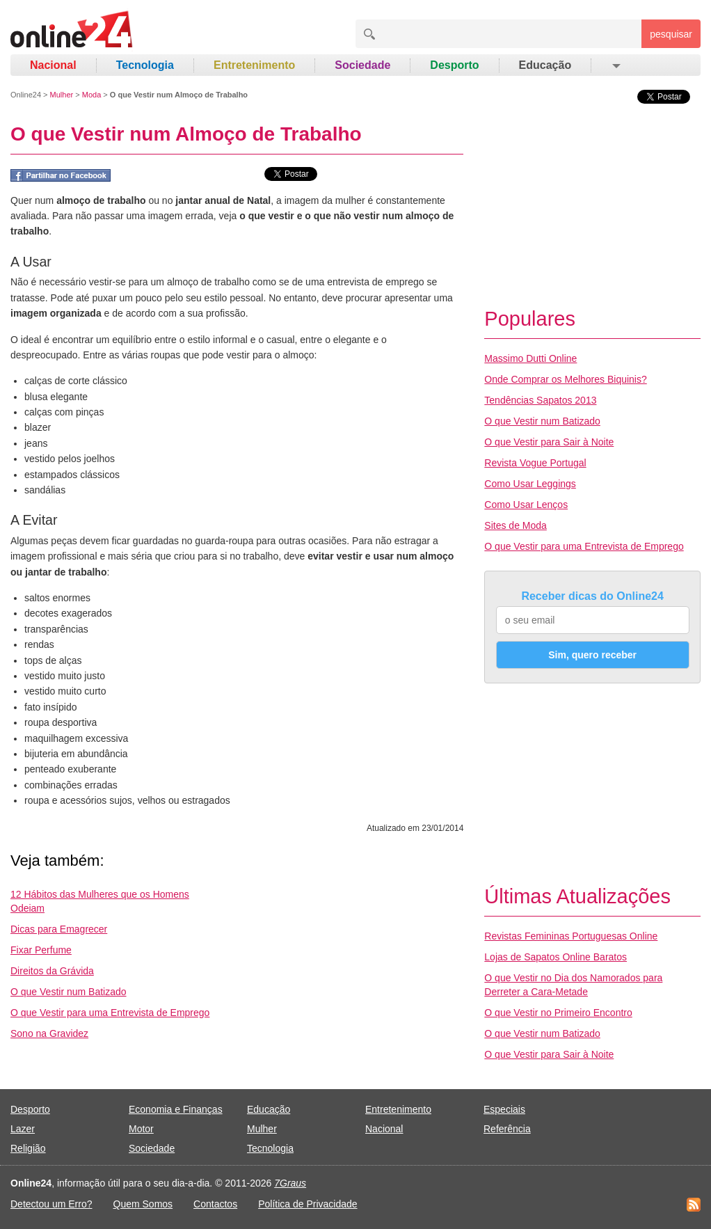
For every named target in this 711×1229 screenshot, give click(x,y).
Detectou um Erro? (51, 1204)
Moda (92, 94)
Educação (545, 65)
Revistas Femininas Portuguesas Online (570, 936)
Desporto (454, 65)
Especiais (504, 1109)
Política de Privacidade (307, 1204)
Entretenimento (254, 65)
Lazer (22, 1128)
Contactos (215, 1204)
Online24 (25, 94)
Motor (141, 1128)
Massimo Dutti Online (530, 358)
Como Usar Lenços (526, 504)
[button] (615, 65)
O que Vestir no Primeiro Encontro (558, 1012)
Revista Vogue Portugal (535, 462)
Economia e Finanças (176, 1109)
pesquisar (671, 34)
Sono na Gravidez (49, 1033)
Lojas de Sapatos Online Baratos (555, 956)
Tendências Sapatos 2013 (540, 400)
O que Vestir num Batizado (68, 991)
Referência (507, 1128)
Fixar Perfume (41, 950)
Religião (28, 1148)
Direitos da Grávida (52, 970)
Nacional (53, 65)
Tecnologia (145, 65)
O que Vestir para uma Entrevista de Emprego (109, 1012)
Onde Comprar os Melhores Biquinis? (565, 379)
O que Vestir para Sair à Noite (549, 441)
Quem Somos (143, 1204)
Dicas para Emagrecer (58, 929)
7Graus (290, 1183)
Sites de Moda (515, 525)
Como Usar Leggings (530, 483)
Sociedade (362, 65)
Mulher (62, 94)
